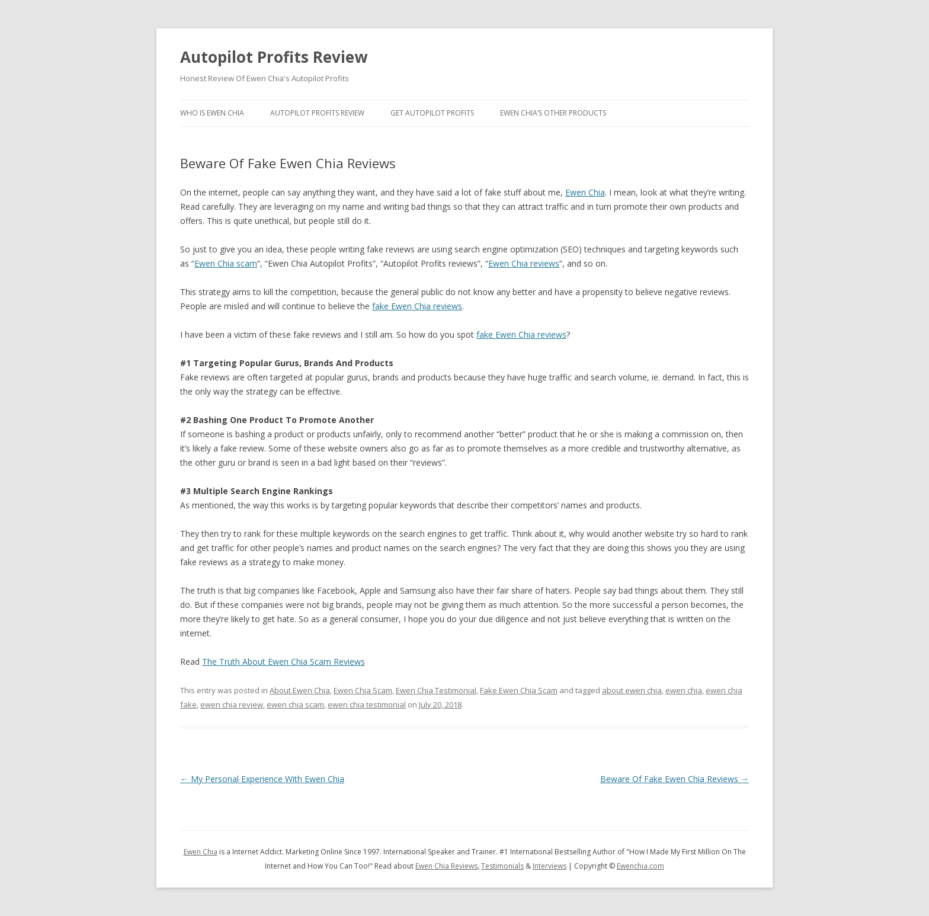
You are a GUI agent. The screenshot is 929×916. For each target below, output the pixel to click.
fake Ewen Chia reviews (417, 306)
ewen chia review (231, 704)
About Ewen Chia (300, 690)
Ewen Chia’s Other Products (553, 113)
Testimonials (502, 866)
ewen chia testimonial (367, 704)
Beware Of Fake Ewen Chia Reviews (674, 778)
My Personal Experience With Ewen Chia (262, 778)
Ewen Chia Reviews (446, 866)
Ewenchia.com (640, 866)
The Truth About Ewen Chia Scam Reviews (283, 661)
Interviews (549, 866)
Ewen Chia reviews (523, 263)
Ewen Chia (585, 192)
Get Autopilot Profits (432, 113)
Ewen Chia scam (225, 263)
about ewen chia (632, 690)
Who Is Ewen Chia (212, 113)
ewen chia (683, 690)
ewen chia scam (295, 704)
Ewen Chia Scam (363, 690)
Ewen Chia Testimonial (436, 690)
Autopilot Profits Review (273, 57)
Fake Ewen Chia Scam (519, 690)
